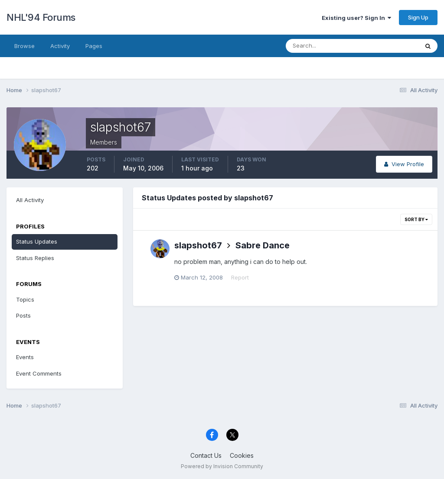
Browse (24, 45)
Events (25, 357)
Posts (23, 315)
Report (240, 277)
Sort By (416, 219)
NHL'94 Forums (41, 17)
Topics (25, 299)
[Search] (324, 46)
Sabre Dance (262, 245)
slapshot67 (198, 245)
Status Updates (36, 241)
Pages (93, 45)
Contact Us (206, 455)
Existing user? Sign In (356, 17)
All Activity (30, 199)
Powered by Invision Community (222, 466)
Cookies (242, 455)
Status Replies (35, 257)
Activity (60, 45)
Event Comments (39, 373)
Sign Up (418, 17)
